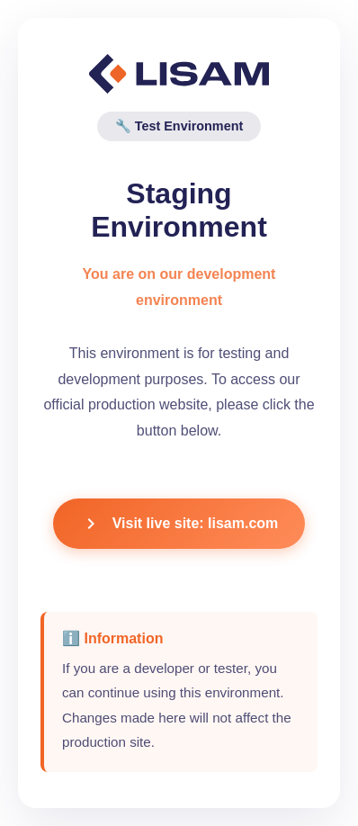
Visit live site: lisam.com (179, 523)
